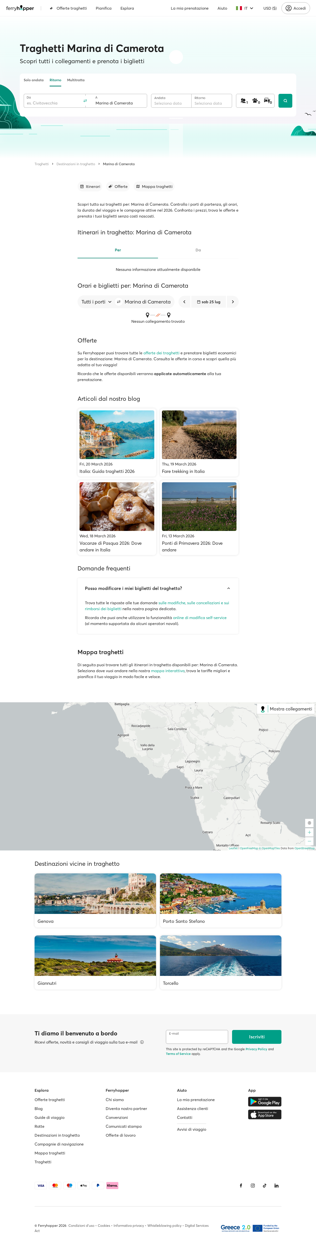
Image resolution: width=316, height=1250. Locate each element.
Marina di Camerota (119, 164)
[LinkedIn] (276, 1185)
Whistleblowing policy (164, 1225)
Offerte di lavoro (121, 1135)
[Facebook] (241, 1185)
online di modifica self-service (200, 617)
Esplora (127, 8)
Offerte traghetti (68, 8)
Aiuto (222, 8)
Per (118, 249)
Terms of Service (178, 1054)
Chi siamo (115, 1099)
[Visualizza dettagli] (141, 1042)
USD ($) (269, 8)
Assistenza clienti (192, 1108)
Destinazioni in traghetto (76, 164)
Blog (39, 1108)
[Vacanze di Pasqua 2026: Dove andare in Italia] (117, 517)
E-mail (174, 1033)
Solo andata (34, 80)
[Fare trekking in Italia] (199, 442)
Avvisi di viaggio (191, 1129)
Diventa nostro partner (126, 1108)
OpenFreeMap (249, 848)
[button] (118, 301)
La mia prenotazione (190, 8)
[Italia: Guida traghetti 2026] (117, 442)
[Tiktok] (265, 1185)
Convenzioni (117, 1117)
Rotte (39, 1126)
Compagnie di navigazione (59, 1144)
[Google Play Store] (264, 1102)
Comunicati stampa (124, 1126)
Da (29, 97)
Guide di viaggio (49, 1117)
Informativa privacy (129, 1225)
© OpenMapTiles (269, 848)
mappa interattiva (168, 670)
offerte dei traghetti (161, 352)
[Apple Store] (264, 1114)
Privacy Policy (256, 1049)
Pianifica (104, 8)
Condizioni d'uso (81, 1225)
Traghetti (42, 164)
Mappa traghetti (50, 1152)
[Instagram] (253, 1185)
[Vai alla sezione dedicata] (90, 186)
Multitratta (76, 80)
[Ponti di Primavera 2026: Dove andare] (199, 517)
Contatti (184, 1117)
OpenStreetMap (305, 848)
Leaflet (233, 848)
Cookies (104, 1225)
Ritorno (55, 80)
